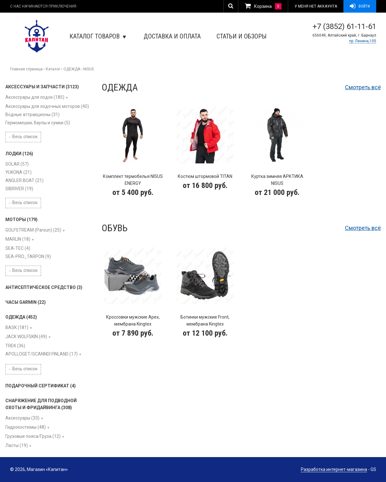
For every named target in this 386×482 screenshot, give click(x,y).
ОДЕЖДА (71, 69)
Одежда (120, 87)
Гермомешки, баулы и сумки (37, 122)
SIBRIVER (19, 188)
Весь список (23, 136)
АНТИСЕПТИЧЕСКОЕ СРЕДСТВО (43, 287)
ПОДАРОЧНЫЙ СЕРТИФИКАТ (40, 385)
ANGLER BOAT (24, 180)
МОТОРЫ (21, 219)
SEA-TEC (17, 248)
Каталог (53, 69)
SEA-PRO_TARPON (28, 256)
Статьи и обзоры (241, 36)
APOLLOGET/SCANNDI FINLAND (41, 353)
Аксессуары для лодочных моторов (47, 106)
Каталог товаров (97, 36)
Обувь (115, 227)
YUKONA (18, 172)
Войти (360, 6)
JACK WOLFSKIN (26, 336)
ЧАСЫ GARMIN (25, 302)
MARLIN (17, 239)
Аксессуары (22, 417)
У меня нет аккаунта (315, 6)
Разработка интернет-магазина (334, 469)
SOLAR (17, 164)
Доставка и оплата (172, 36)
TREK (15, 345)
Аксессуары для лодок (34, 97)
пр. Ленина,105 (362, 41)
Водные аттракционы (32, 114)
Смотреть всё (363, 87)
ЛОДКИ (19, 153)
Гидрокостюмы (25, 427)
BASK (16, 327)
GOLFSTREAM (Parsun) (33, 229)
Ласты (16, 445)
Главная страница (26, 69)
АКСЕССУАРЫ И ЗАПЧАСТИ (42, 86)
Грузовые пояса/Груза (33, 436)
